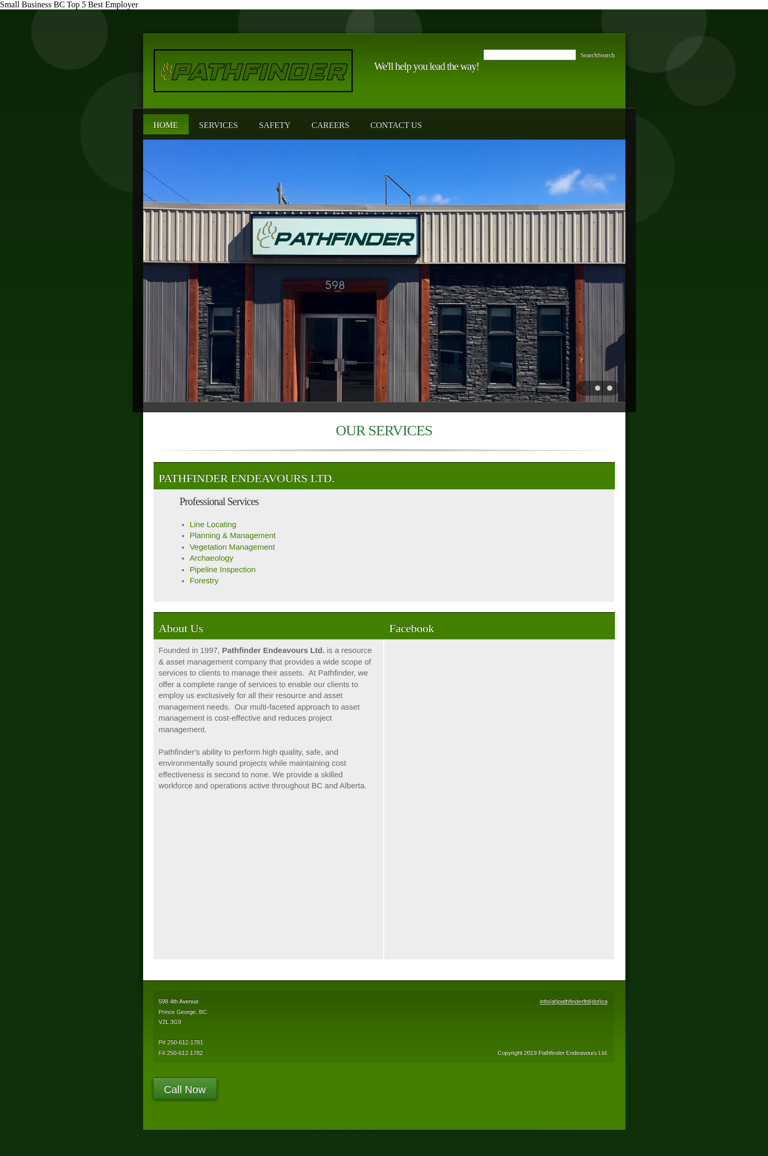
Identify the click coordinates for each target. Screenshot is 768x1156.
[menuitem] (166, 123)
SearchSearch (597, 55)
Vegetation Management (232, 546)
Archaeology (211, 557)
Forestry (204, 580)
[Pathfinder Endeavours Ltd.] (253, 70)
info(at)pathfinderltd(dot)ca (574, 1001)
